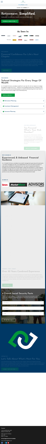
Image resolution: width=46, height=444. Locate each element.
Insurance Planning (9, 111)
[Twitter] (4, 443)
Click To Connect (22, 7)
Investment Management (11, 106)
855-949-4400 (8, 430)
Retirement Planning (9, 101)
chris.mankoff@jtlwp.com (6, 440)
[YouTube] (8, 443)
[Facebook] (2, 443)
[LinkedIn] (6, 443)
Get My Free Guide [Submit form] (8, 320)
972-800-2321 (7, 431)
